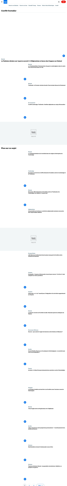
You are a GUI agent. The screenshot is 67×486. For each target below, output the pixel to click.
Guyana (30, 272)
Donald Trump (32, 5)
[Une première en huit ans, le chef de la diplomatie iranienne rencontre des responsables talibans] (47, 218)
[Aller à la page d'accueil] (5, 2)
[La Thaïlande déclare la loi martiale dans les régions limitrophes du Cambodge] (47, 161)
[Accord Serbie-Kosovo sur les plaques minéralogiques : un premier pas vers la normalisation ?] (47, 358)
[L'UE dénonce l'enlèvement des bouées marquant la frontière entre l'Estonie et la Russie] (47, 262)
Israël (56, 5)
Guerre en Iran (23, 5)
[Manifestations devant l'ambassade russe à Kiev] (47, 454)
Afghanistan (31, 209)
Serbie (30, 349)
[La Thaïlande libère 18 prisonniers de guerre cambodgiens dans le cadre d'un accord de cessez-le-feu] (47, 73)
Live (63, 1)
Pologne (30, 387)
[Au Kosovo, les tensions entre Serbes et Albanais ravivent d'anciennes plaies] (47, 339)
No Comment (31, 102)
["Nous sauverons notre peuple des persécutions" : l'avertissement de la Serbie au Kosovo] (47, 435)
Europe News (31, 253)
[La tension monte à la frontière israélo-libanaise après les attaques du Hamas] (47, 320)
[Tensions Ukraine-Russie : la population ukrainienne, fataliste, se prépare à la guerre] (47, 473)
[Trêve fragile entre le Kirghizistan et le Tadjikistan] (47, 416)
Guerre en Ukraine (13, 5)
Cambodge (31, 171)
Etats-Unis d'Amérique (48, 5)
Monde (3, 59)
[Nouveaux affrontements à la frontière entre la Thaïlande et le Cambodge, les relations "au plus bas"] (47, 199)
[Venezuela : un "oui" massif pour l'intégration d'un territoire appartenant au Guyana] (47, 300)
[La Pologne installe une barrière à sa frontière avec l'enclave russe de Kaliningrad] (47, 396)
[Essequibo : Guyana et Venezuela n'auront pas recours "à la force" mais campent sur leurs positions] (47, 281)
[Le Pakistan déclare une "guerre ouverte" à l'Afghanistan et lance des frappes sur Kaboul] (33, 61)
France (39, 5)
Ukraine (30, 445)
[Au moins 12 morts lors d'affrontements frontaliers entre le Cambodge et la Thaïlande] (47, 180)
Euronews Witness (33, 330)
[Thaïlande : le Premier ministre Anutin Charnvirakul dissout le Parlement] (47, 92)
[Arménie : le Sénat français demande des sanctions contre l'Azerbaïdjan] (47, 377)
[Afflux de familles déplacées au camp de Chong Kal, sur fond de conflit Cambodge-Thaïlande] (47, 111)
